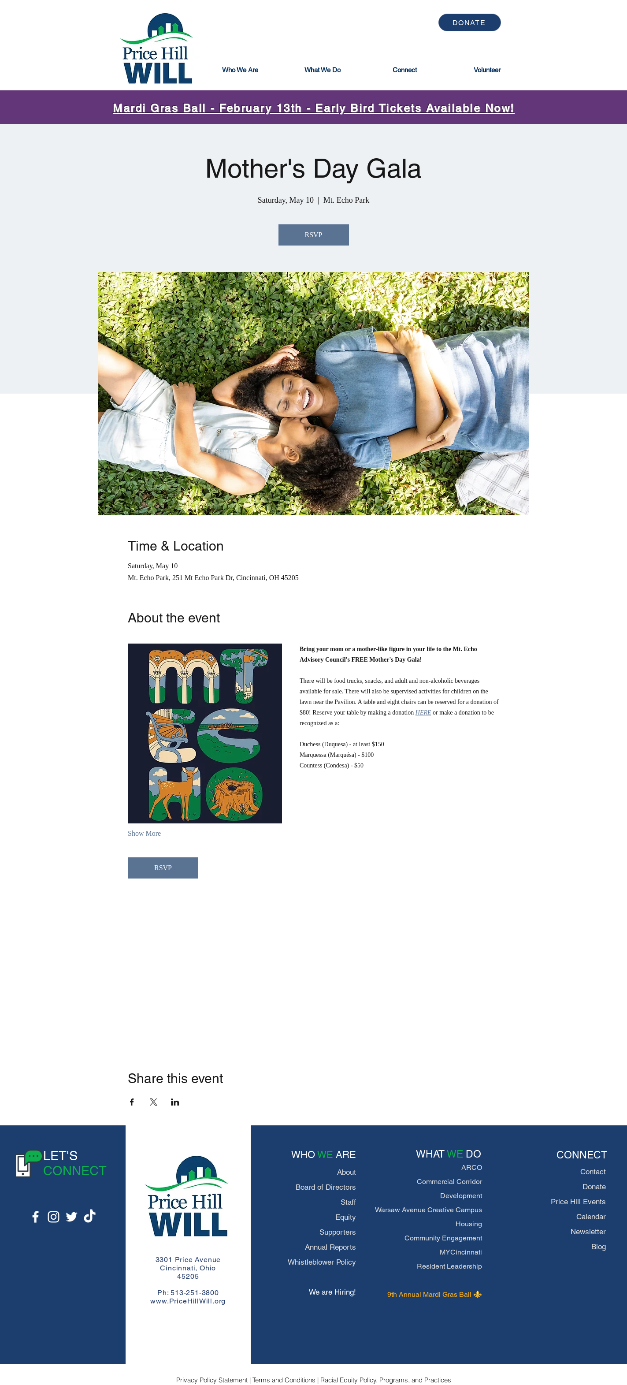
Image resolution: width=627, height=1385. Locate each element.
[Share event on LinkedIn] (175, 1102)
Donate (594, 1186)
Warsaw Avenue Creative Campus (428, 1210)
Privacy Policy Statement (212, 1380)
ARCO (471, 1167)
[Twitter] (71, 1217)
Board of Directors (326, 1187)
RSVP (313, 234)
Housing (469, 1224)
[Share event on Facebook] (132, 1102)
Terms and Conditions (284, 1380)
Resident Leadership (449, 1266)
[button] (240, 70)
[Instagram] (53, 1217)
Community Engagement (443, 1238)
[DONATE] (469, 22)
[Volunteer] (487, 70)
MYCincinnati (461, 1252)
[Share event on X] (153, 1102)
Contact (593, 1171)
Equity (345, 1217)
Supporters (337, 1232)
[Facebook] (35, 1217)
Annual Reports (330, 1247)
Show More (144, 833)
